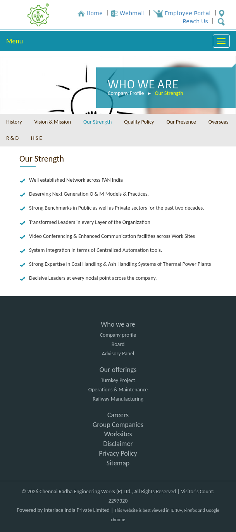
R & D (12, 138)
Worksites (118, 434)
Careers (118, 415)
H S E (36, 138)
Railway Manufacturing (118, 399)
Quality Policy (139, 122)
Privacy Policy (118, 453)
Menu (14, 41)
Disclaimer (118, 443)
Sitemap (118, 463)
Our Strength (169, 93)
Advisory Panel (118, 353)
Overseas (218, 122)
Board (118, 344)
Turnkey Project (118, 380)
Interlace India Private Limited (76, 510)
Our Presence (181, 122)
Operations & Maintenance (118, 389)
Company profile (118, 335)
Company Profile (126, 93)
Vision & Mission (52, 122)
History (14, 122)
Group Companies (118, 424)
